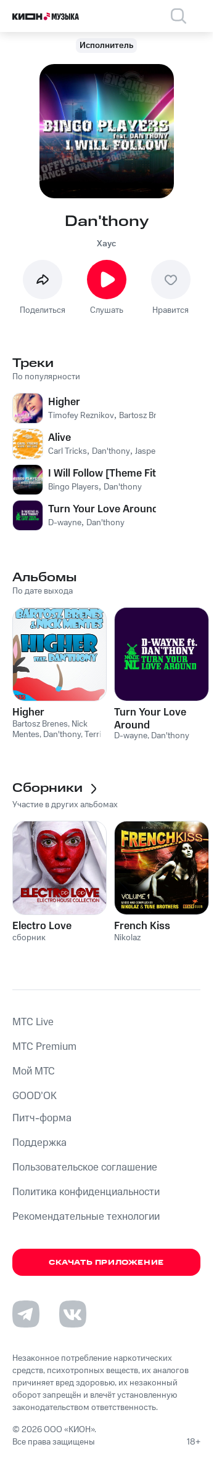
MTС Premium (44, 1046)
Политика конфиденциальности (86, 1192)
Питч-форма (42, 1118)
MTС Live (33, 1022)
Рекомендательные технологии (86, 1216)
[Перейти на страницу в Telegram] (25, 1314)
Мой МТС (33, 1071)
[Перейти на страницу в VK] (72, 1314)
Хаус (106, 244)
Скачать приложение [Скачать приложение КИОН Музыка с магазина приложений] (106, 1262)
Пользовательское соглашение (84, 1167)
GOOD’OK (34, 1096)
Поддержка (39, 1142)
